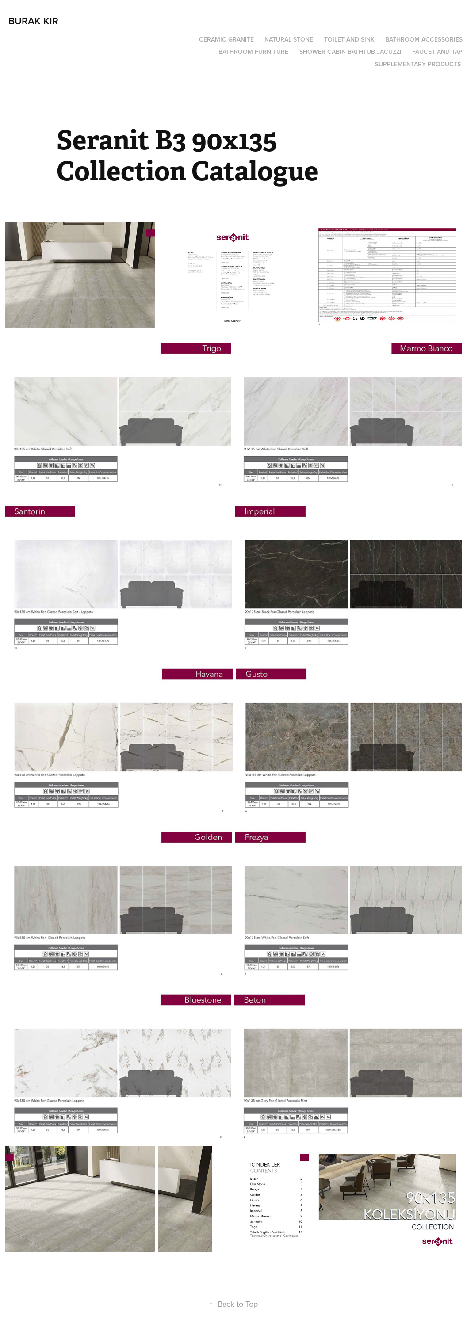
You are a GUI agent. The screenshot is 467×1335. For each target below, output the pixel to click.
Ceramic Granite (226, 39)
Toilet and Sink (349, 39)
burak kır (33, 21)
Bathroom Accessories (424, 39)
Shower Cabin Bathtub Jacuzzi (350, 51)
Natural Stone (288, 39)
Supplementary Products (418, 64)
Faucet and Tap (437, 51)
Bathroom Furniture (253, 51)
